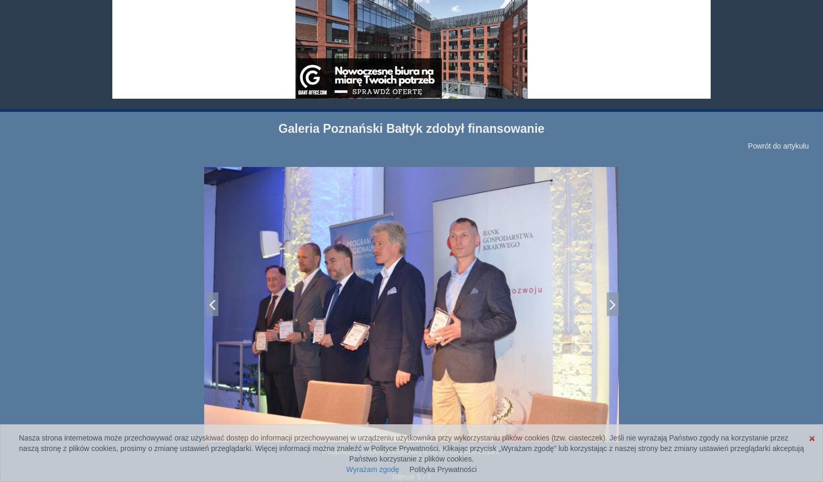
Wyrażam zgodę (372, 469)
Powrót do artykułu (778, 146)
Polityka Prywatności (443, 469)
